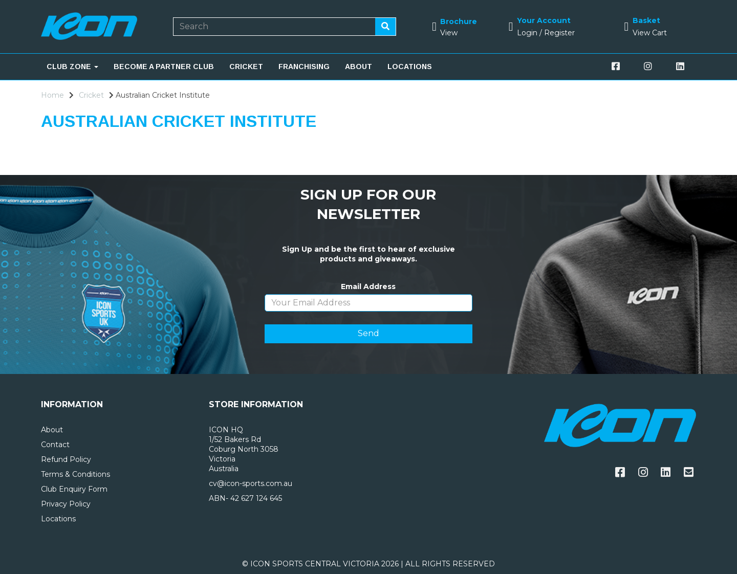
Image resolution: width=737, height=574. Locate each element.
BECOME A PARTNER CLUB (164, 66)
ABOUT (358, 66)
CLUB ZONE (72, 66)
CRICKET (246, 66)
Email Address (368, 286)
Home (52, 95)
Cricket (91, 95)
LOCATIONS (409, 66)
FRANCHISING (304, 66)
